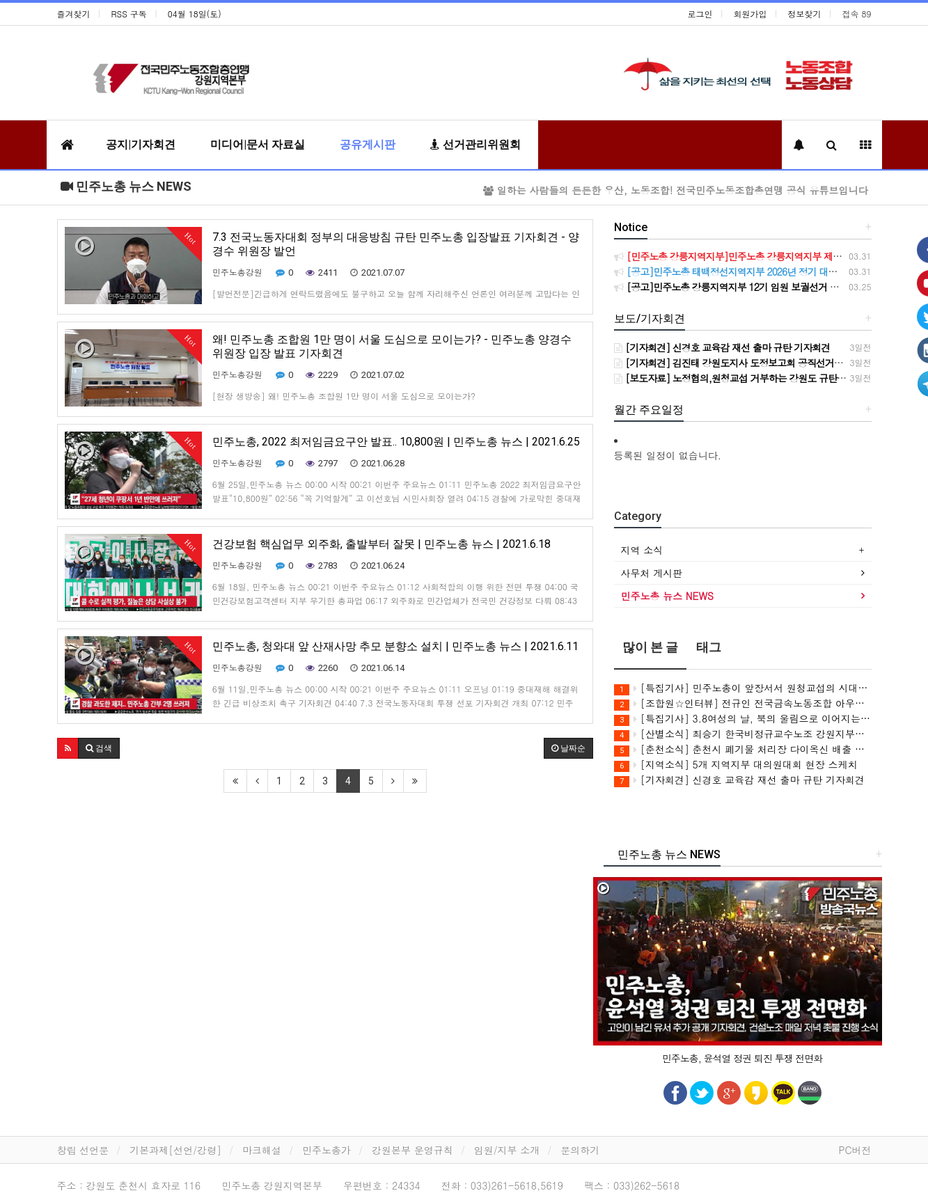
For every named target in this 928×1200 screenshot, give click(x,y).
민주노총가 (326, 1150)
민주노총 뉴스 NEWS (126, 186)
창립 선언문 (83, 1150)
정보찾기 (804, 13)
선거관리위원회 (475, 144)
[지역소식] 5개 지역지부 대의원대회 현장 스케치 (736, 764)
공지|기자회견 (140, 144)
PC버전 (854, 1150)
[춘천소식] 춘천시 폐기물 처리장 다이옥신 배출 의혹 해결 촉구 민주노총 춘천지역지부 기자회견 (743, 749)
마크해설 (261, 1150)
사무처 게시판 (652, 573)
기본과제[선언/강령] (175, 1150)
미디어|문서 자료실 (257, 144)
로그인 (700, 13)
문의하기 (579, 1150)
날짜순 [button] (568, 748)
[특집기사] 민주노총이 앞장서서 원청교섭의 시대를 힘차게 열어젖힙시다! (743, 688)
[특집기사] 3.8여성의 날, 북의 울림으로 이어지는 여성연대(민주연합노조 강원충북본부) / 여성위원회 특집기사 (743, 718)
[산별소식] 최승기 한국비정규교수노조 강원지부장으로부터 (743, 734)
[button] (68, 748)
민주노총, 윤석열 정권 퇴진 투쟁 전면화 (742, 1058)
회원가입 (750, 13)
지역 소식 (642, 550)
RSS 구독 (129, 13)
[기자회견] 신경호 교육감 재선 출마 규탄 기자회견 (739, 780)
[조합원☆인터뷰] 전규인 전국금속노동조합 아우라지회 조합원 (743, 703)
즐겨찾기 (74, 13)
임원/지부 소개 (507, 1150)
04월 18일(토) (194, 13)
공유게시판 (367, 144)
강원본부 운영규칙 (412, 1150)
